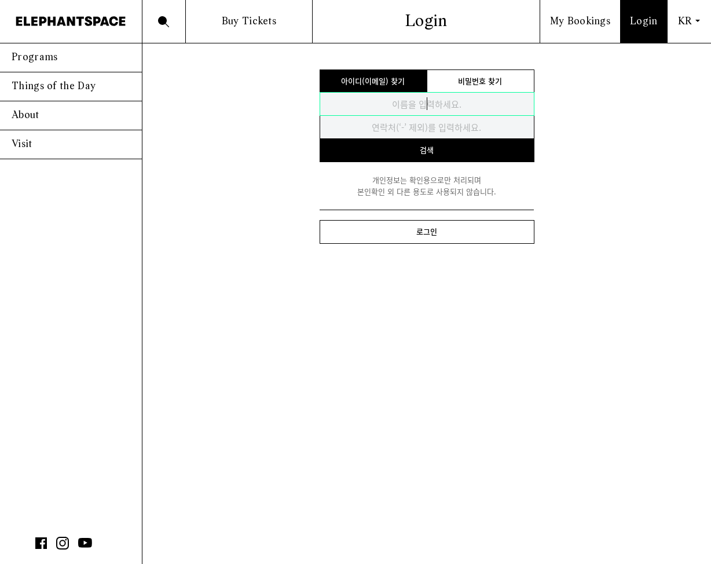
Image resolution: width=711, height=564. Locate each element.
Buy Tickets (249, 21)
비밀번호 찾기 (480, 80)
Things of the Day (54, 86)
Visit (22, 144)
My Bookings (580, 21)
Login (644, 21)
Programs (34, 57)
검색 (427, 149)
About (25, 115)
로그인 (426, 231)
